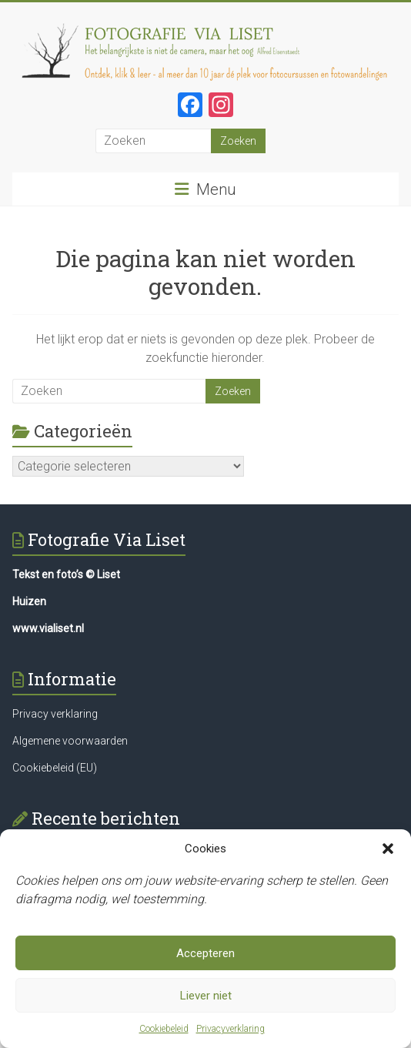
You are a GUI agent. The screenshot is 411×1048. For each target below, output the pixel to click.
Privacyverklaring (230, 1029)
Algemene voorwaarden (70, 741)
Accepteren (205, 953)
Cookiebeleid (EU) (54, 768)
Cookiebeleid (164, 1029)
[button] (388, 849)
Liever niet (206, 996)
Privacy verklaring (55, 714)
